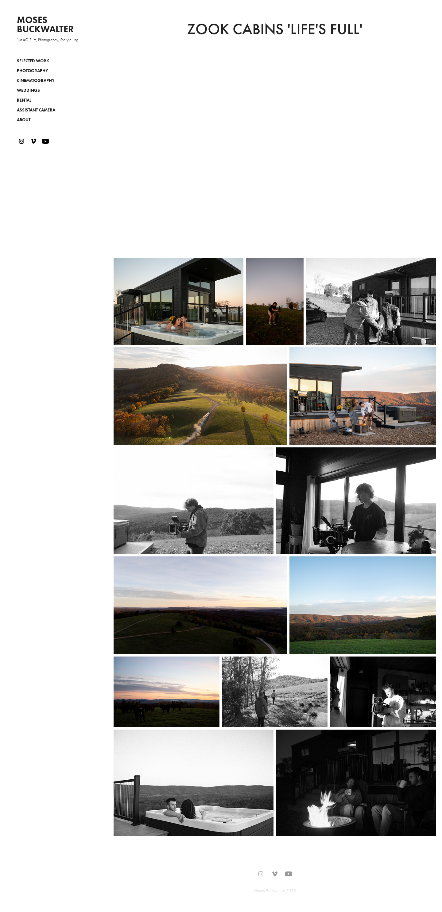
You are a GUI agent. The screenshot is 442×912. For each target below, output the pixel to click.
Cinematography (36, 80)
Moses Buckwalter (45, 24)
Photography (32, 70)
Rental (24, 100)
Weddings (28, 90)
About (23, 120)
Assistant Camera (36, 110)
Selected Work (33, 61)
